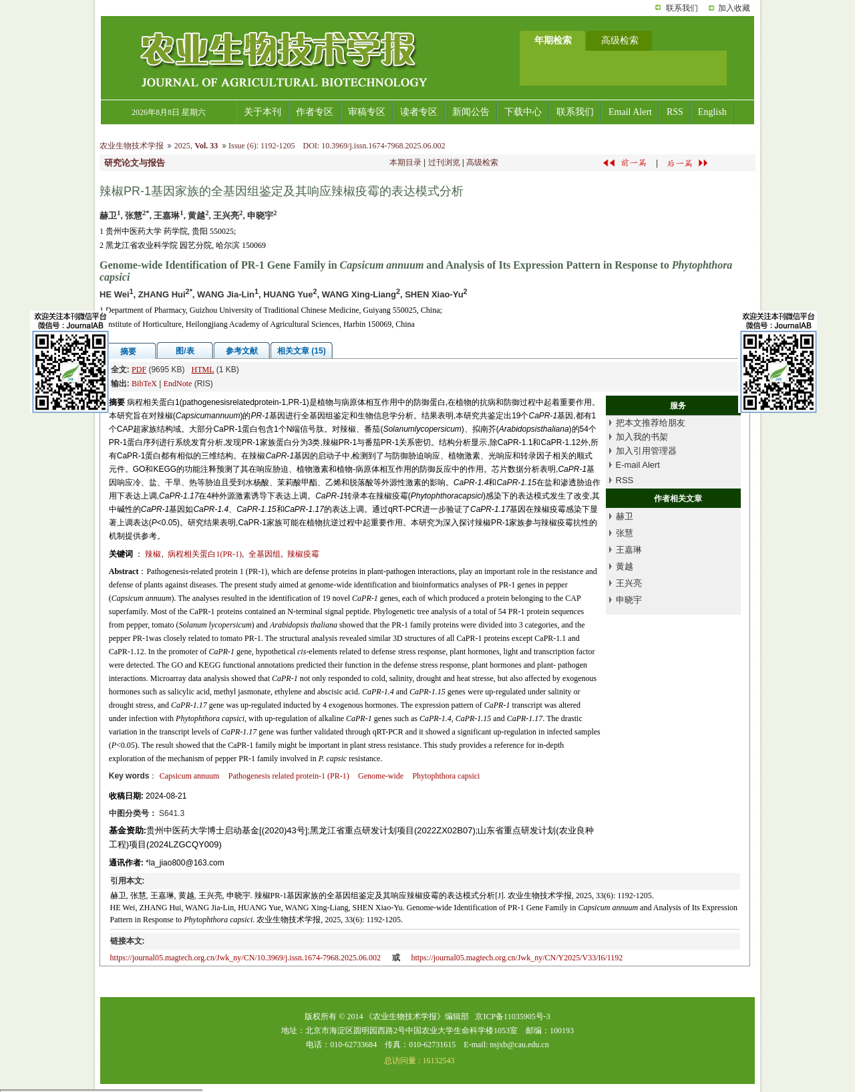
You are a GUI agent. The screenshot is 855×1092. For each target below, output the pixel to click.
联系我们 (682, 8)
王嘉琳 (629, 550)
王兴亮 (629, 583)
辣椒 (153, 554)
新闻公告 (471, 112)
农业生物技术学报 (132, 145)
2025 (182, 145)
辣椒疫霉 (303, 554)
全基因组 (264, 554)
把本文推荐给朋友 (650, 423)
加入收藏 (734, 8)
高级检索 (482, 162)
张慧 (624, 533)
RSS (675, 112)
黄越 (624, 566)
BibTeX (144, 383)
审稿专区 (366, 112)
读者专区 (419, 112)
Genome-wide (380, 776)
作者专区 (314, 112)
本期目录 (405, 162)
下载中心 (523, 112)
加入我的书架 (642, 437)
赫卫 (624, 516)
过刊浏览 (444, 162)
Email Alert (630, 112)
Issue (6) (242, 145)
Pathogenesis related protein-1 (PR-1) (288, 776)
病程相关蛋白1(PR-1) (205, 554)
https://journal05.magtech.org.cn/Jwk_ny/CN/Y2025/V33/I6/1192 (517, 957)
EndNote (178, 383)
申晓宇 (629, 600)
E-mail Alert (638, 465)
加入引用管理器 (646, 451)
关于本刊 (262, 112)
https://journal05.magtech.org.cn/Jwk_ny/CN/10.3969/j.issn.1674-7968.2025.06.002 (245, 957)
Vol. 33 (206, 145)
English (712, 112)
